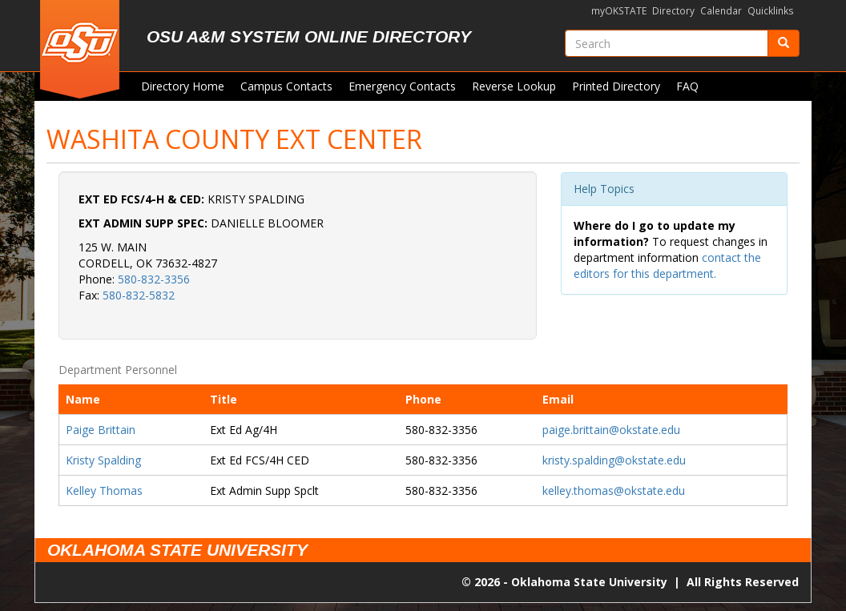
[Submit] (783, 43)
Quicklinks (770, 11)
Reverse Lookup (514, 86)
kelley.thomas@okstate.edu (613, 490)
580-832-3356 (154, 279)
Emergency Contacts (402, 86)
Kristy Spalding (103, 460)
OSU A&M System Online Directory (309, 36)
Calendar (721, 11)
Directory (673, 11)
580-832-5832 (139, 295)
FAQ (687, 86)
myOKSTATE (619, 11)
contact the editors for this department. (667, 265)
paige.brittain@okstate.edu (611, 429)
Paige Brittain (100, 429)
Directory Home (182, 86)
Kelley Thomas (104, 490)
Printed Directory (616, 86)
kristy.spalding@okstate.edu (614, 460)
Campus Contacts (286, 86)
